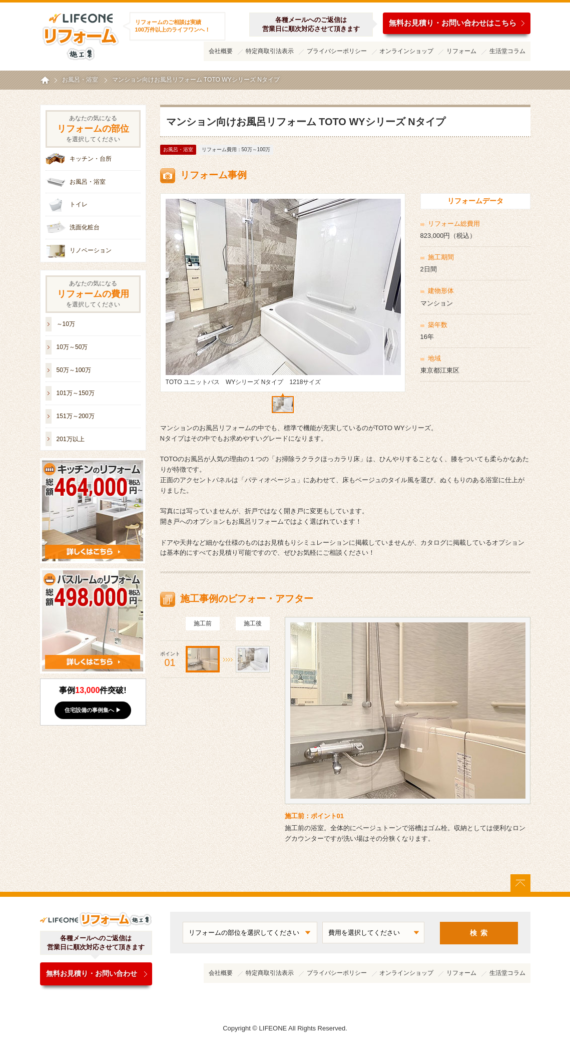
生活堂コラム (507, 51)
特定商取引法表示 (270, 51)
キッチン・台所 (91, 158)
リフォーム (461, 51)
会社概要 (221, 51)
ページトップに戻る (520, 883)
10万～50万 (72, 347)
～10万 (66, 323)
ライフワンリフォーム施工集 (80, 35)
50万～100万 (74, 370)
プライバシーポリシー (337, 51)
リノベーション (91, 250)
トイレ (79, 204)
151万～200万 (76, 416)
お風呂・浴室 (178, 149)
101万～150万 (76, 393)
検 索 (479, 933)
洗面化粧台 (85, 227)
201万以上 (71, 439)
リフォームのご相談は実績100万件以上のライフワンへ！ (172, 26)
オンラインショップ (406, 51)
